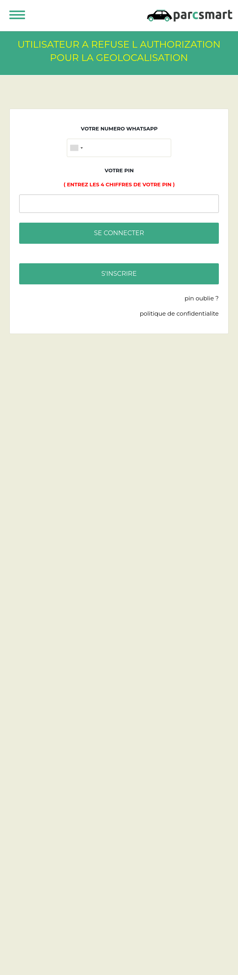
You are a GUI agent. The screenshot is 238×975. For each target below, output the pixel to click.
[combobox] (76, 148)
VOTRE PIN (119, 170)
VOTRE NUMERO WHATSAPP (119, 128)
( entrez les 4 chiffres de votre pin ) (119, 184)
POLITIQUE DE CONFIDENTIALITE (179, 313)
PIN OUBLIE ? (201, 298)
